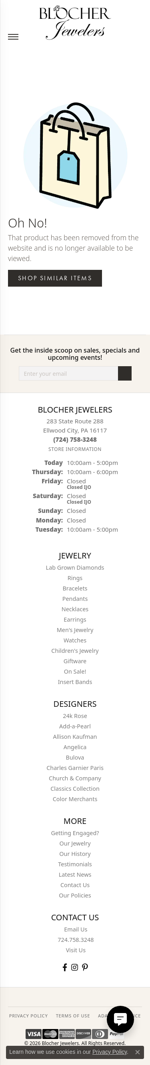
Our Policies (75, 895)
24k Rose (75, 716)
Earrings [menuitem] (75, 619)
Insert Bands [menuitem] (75, 682)
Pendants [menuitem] (75, 598)
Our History (74, 854)
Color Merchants (75, 799)
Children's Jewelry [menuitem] (74, 650)
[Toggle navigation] (13, 37)
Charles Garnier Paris (75, 768)
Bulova (75, 757)
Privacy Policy (109, 1052)
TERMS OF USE (73, 1016)
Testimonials (75, 864)
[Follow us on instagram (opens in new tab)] (74, 967)
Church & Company (75, 778)
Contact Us (75, 885)
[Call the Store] (75, 439)
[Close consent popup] (137, 1052)
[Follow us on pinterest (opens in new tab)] (85, 967)
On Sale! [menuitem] (75, 671)
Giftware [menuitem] (75, 661)
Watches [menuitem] (75, 640)
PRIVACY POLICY (28, 1016)
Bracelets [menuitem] (74, 588)
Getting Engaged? (75, 833)
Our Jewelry (75, 843)
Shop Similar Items (55, 278)
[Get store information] (75, 449)
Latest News (75, 874)
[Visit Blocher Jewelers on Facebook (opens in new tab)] (64, 967)
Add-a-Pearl (75, 726)
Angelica (75, 747)
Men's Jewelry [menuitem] (75, 630)
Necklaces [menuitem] (75, 609)
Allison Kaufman (75, 736)
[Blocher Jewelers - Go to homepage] (75, 21)
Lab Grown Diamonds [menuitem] (75, 567)
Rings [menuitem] (75, 578)
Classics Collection (75, 788)
